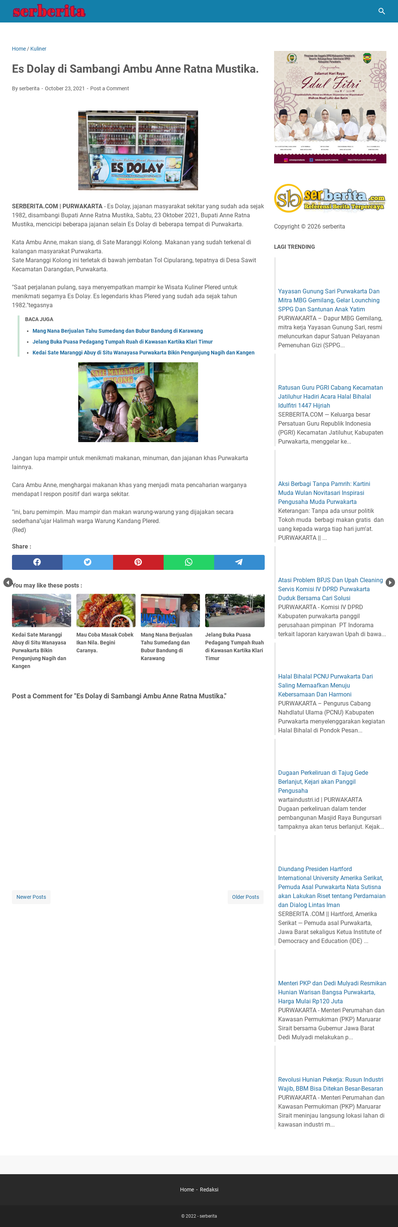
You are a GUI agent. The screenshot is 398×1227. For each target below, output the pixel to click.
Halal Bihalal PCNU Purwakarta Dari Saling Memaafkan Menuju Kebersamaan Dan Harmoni (325, 685)
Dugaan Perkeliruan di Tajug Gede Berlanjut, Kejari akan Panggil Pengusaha (323, 781)
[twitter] (88, 562)
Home (187, 1190)
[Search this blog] (381, 11)
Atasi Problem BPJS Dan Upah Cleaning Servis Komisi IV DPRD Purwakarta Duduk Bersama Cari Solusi (330, 589)
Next (390, 582)
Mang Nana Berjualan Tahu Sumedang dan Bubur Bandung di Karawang (118, 331)
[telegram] (239, 562)
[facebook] (37, 562)
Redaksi (209, 1190)
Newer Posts (31, 897)
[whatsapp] (189, 562)
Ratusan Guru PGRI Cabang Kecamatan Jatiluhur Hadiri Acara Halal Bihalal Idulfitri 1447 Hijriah (330, 396)
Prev (8, 582)
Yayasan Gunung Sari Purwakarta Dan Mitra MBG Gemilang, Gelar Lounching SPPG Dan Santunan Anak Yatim (329, 300)
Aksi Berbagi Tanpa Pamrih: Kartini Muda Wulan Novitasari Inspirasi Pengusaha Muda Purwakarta (324, 492)
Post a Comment (109, 88)
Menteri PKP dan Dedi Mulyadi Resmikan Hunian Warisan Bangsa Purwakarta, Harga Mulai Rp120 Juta (332, 992)
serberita (208, 1216)
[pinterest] (138, 562)
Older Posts (245, 897)
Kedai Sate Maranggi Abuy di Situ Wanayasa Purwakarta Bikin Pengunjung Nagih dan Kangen (144, 353)
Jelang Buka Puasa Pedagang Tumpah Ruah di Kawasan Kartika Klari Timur (123, 342)
